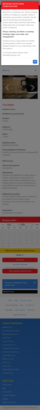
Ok (35, 62)
